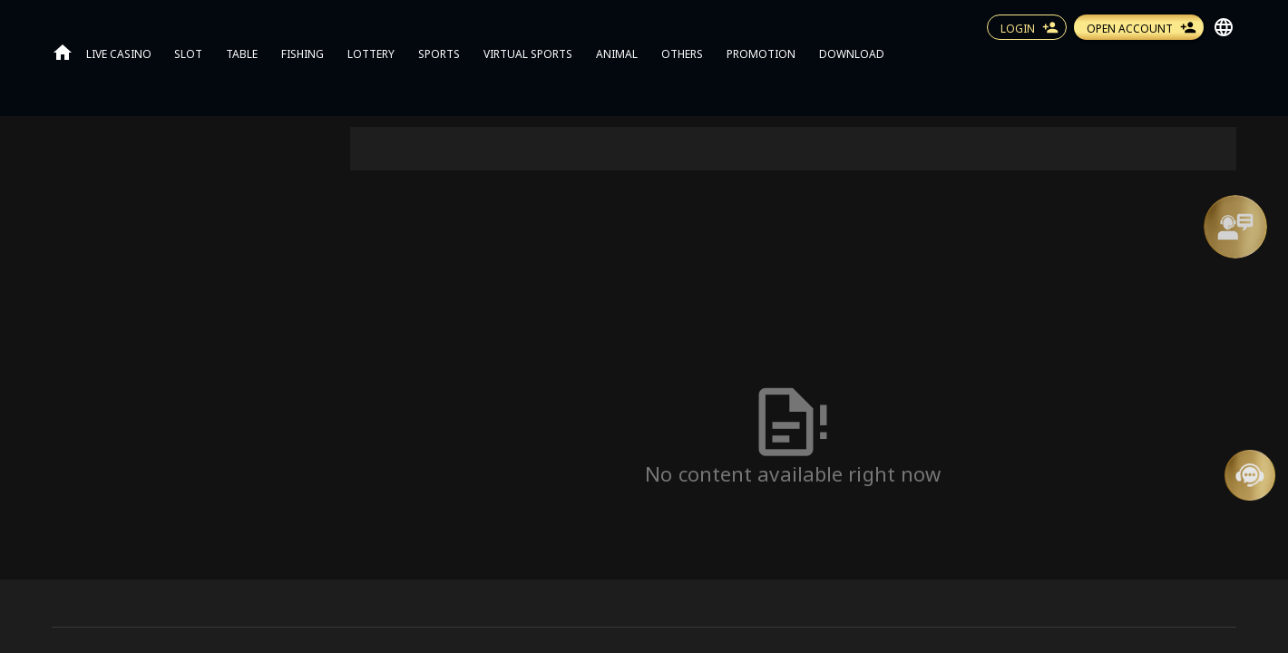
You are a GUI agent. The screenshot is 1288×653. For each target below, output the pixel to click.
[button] (1235, 226)
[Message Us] (1250, 475)
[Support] (1235, 226)
